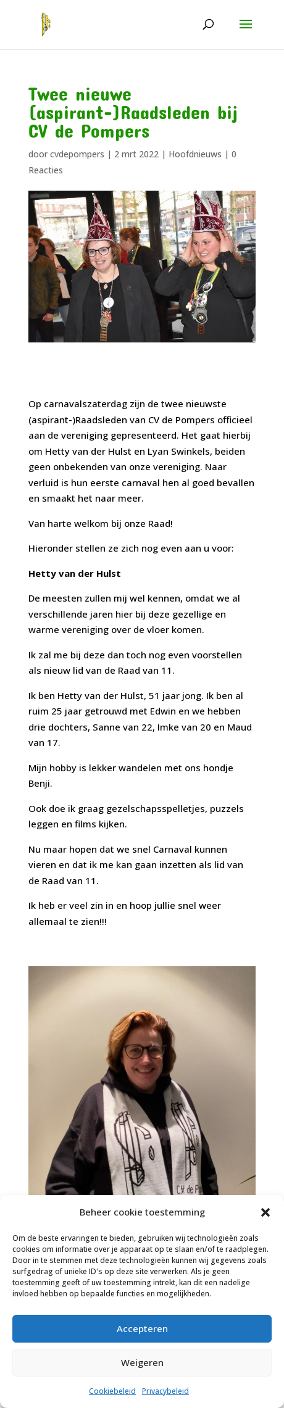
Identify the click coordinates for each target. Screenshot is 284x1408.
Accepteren (142, 1328)
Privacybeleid (165, 1391)
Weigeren (142, 1362)
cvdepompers (77, 154)
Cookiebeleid (112, 1391)
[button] (265, 1212)
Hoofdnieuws (195, 154)
